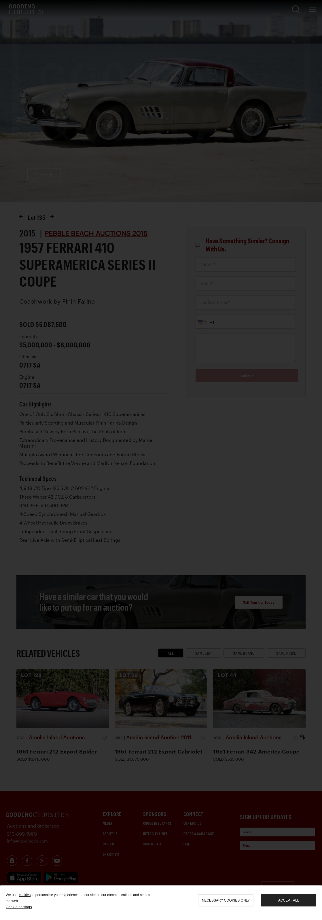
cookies (25, 895)
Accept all (288, 900)
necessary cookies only (226, 900)
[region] (161, 902)
